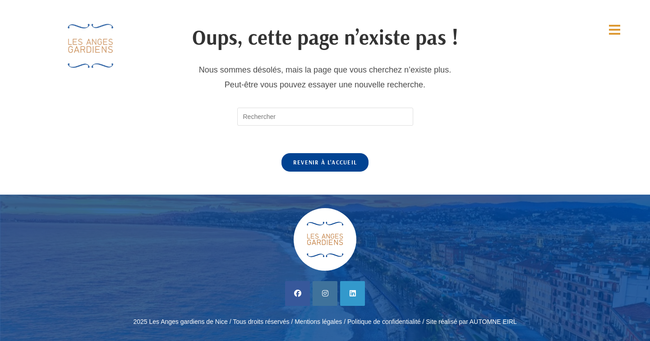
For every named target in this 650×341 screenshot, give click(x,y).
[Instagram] (325, 293)
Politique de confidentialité (384, 321)
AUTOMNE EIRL (493, 321)
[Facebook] (297, 293)
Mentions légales (318, 321)
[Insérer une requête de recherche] (325, 117)
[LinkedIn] (352, 293)
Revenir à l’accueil (325, 162)
